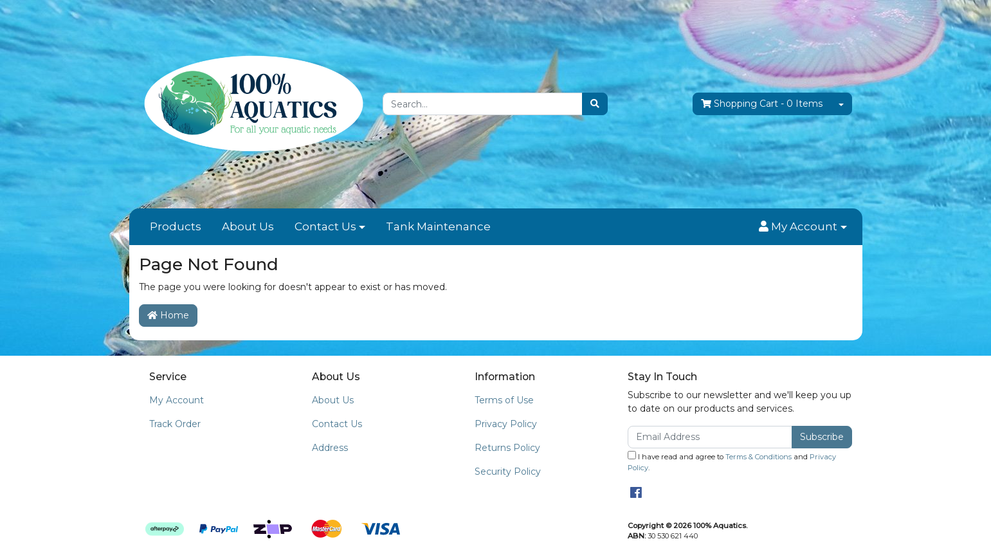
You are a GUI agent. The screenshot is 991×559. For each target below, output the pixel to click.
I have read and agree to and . (732, 461)
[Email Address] (710, 437)
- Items (762, 104)
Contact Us (325, 226)
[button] (802, 227)
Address (330, 448)
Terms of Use (504, 400)
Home (168, 315)
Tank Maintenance (438, 226)
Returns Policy (507, 448)
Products (175, 226)
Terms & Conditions (758, 456)
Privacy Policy (506, 424)
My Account (176, 400)
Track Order (175, 424)
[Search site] (595, 104)
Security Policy (508, 471)
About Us (248, 226)
